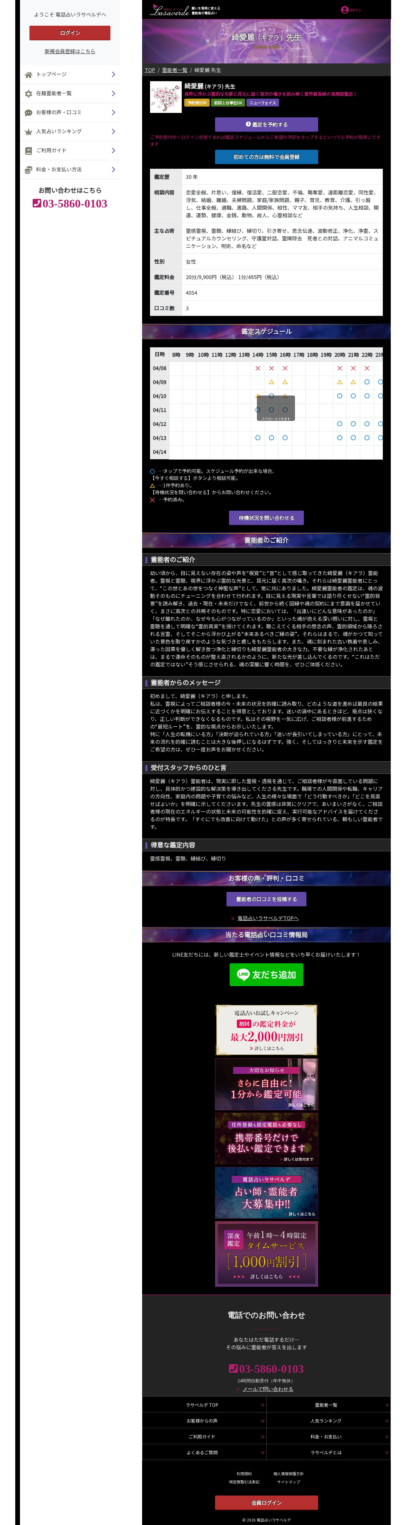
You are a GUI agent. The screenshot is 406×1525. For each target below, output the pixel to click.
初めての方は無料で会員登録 (266, 156)
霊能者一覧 (174, 70)
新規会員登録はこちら (70, 51)
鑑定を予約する (267, 124)
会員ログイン (266, 1502)
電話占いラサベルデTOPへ (268, 918)
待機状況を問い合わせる (266, 517)
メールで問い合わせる (268, 1389)
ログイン (70, 32)
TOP (150, 70)
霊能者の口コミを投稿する (266, 899)
